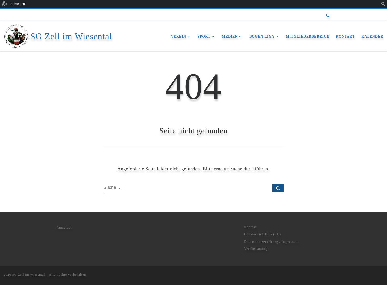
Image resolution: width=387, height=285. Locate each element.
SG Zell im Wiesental (28, 274)
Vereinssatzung (256, 249)
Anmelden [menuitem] (17, 4)
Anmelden (64, 227)
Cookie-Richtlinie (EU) (262, 234)
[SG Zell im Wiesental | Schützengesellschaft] (16, 35)
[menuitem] (4, 4)
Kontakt (250, 227)
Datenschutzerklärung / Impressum (271, 242)
